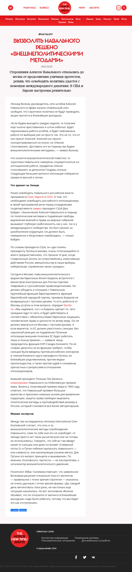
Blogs (78, 19)
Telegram (23, 510)
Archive (94, 7)
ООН (50, 197)
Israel (98, 19)
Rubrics (44, 7)
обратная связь (45, 531)
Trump (116, 19)
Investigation (67, 19)
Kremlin (62, 22)
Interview (31, 19)
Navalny (107, 19)
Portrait (55, 19)
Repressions (43, 19)
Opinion (9, 19)
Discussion (20, 19)
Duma (70, 22)
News (82, 7)
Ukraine (89, 19)
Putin (124, 19)
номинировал (19, 382)
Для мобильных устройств (96, 540)
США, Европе (35, 197)
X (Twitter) (14, 510)
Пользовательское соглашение (58, 540)
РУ (118, 8)
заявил (37, 208)
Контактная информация (55, 538)
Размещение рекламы (87, 538)
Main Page (29, 7)
